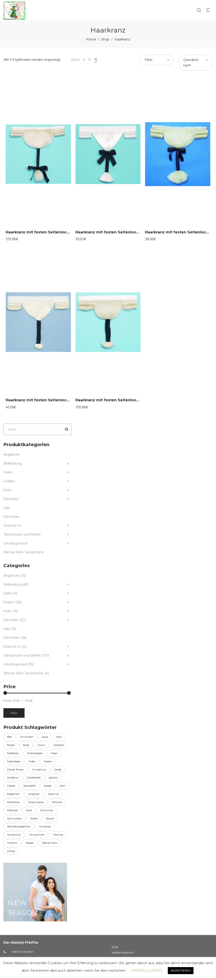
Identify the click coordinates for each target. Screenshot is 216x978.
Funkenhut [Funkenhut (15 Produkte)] (39, 769)
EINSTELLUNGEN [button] (146, 970)
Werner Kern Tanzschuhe (23, 552)
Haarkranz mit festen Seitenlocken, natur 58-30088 (125, 400)
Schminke (11, 517)
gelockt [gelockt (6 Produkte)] (53, 777)
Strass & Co (12, 525)
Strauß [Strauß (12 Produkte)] (50, 818)
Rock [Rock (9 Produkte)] (29, 810)
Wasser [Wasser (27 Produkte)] (29, 842)
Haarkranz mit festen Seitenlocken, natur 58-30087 (56, 400)
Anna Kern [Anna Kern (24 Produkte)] (27, 736)
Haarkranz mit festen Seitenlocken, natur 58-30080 (56, 232)
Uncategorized (15, 543)
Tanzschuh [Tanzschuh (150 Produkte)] (14, 834)
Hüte (7, 490)
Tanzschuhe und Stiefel (21, 534)
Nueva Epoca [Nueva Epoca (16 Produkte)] (36, 802)
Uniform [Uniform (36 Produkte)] (12, 842)
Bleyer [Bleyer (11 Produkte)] (11, 745)
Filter (14, 713)
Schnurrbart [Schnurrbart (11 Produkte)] (14, 818)
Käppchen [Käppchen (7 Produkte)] (13, 794)
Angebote (11, 454)
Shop (105, 39)
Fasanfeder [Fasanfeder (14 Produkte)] (13, 761)
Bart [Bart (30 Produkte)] (59, 736)
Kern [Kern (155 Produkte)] (62, 785)
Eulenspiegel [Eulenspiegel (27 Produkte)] (35, 753)
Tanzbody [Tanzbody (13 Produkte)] (45, 826)
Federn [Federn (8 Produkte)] (48, 761)
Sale (6, 508)
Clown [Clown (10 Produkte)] (41, 745)
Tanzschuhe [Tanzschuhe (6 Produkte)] (36, 834)
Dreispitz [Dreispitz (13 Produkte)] (58, 745)
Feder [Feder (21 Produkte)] (32, 761)
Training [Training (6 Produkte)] (58, 834)
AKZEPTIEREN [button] (181, 970)
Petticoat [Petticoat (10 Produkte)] (12, 810)
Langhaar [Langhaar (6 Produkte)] (34, 794)
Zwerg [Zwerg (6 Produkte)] (11, 851)
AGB (114, 947)
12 (89, 60)
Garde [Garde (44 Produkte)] (57, 769)
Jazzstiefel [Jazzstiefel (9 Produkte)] (29, 785)
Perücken (11, 499)
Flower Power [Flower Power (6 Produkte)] (15, 769)
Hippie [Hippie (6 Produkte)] (11, 785)
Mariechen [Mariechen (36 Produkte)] (13, 802)
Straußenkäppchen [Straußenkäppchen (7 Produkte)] (19, 826)
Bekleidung (12, 463)
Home (91, 39)
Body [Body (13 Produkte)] (26, 745)
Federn (9, 481)
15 (95, 60)
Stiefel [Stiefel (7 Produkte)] (34, 818)
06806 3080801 (22, 951)
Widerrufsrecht (122, 952)
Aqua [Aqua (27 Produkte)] (45, 736)
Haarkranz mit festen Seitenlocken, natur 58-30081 (125, 232)
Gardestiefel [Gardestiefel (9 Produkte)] (34, 777)
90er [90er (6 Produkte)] (9, 736)
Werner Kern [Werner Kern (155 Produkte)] (50, 842)
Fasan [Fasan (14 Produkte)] (54, 753)
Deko (7, 472)
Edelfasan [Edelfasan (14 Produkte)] (13, 753)
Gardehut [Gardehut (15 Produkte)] (12, 777)
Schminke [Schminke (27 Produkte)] (46, 810)
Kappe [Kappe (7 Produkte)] (47, 785)
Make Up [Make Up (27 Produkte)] (53, 794)
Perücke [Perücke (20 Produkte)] (57, 802)
